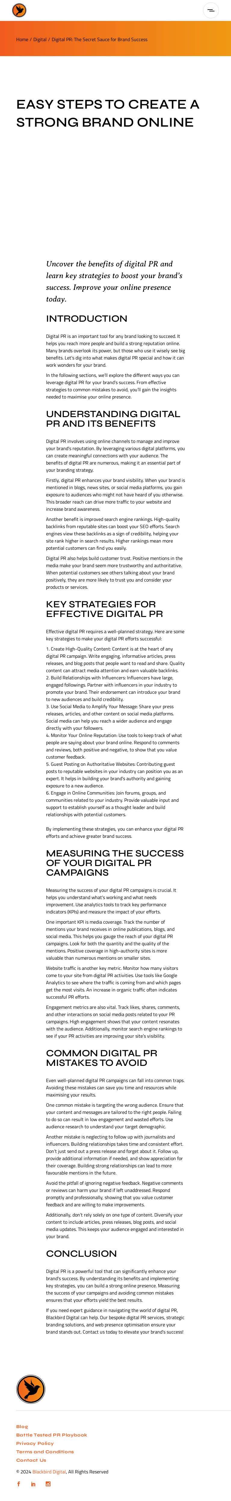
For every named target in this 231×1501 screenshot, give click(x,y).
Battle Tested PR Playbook (52, 1435)
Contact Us (31, 1460)
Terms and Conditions (45, 1451)
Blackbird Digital (49, 1471)
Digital (40, 39)
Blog (22, 1426)
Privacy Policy (35, 1443)
